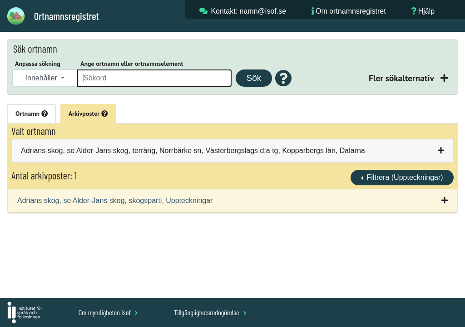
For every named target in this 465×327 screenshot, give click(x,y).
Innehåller (42, 78)
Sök (253, 78)
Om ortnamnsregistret (351, 11)
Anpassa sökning (37, 63)
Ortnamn (31, 113)
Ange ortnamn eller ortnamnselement (131, 63)
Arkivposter (88, 113)
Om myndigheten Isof (108, 312)
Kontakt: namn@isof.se (248, 11)
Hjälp (426, 11)
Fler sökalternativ (402, 78)
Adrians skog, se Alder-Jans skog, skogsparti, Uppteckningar (115, 200)
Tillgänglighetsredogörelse (210, 312)
